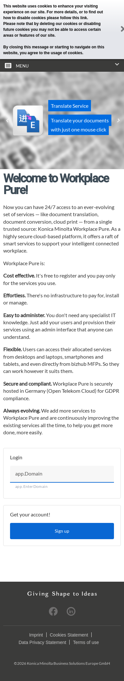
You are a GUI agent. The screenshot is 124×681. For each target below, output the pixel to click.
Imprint (36, 635)
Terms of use (86, 642)
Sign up (62, 531)
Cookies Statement (69, 635)
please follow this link (67, 18)
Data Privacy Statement (42, 642)
